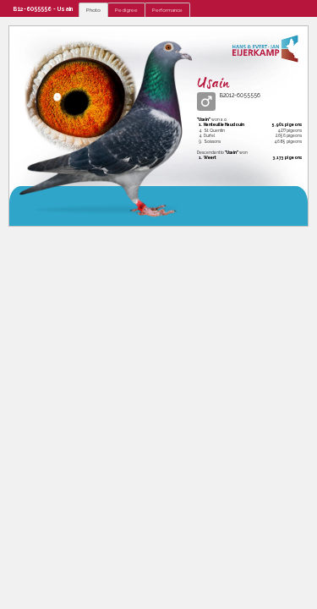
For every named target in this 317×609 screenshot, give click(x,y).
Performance (167, 10)
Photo (93, 10)
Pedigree (126, 10)
